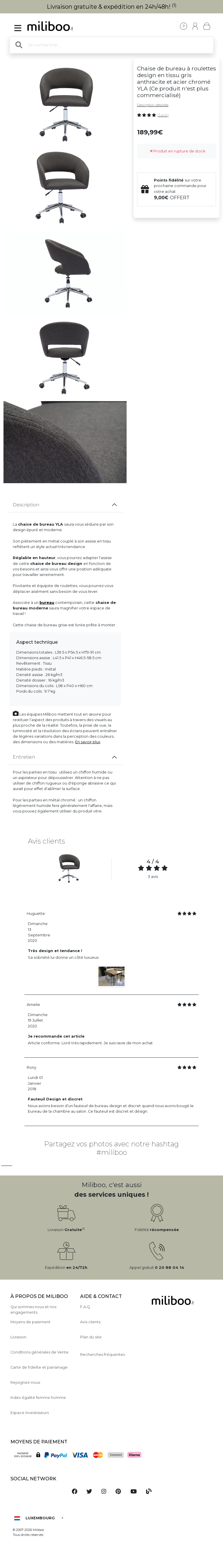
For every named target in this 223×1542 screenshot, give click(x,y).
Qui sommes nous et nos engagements (33, 1310)
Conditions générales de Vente (39, 1352)
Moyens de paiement (30, 1322)
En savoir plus (87, 742)
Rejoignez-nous (25, 1382)
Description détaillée (152, 105)
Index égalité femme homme (38, 1397)
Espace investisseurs (29, 1413)
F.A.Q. (85, 1307)
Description (26, 505)
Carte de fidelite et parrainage (39, 1367)
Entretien (24, 757)
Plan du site (91, 1337)
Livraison (18, 1337)
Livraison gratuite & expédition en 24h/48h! (112, 6)
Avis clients (90, 1322)
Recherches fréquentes (102, 1354)
